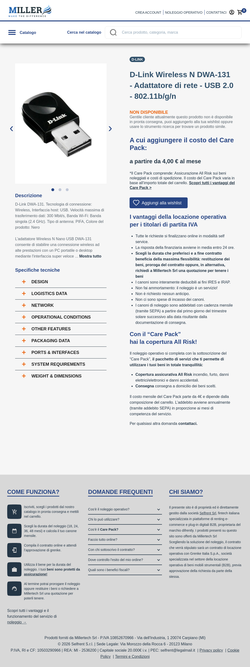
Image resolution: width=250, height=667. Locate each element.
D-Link (137, 59)
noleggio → (17, 622)
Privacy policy (211, 650)
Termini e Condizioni (132, 656)
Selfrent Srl (208, 513)
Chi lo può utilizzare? (103, 519)
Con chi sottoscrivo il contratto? (111, 550)
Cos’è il (103, 529)
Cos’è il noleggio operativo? (108, 509)
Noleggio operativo (183, 12)
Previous (11, 124)
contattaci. (187, 424)
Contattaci (216, 12)
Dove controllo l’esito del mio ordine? (115, 560)
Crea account (148, 12)
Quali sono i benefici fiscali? (109, 570)
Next (110, 124)
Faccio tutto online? (102, 539)
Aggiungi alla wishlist (161, 203)
